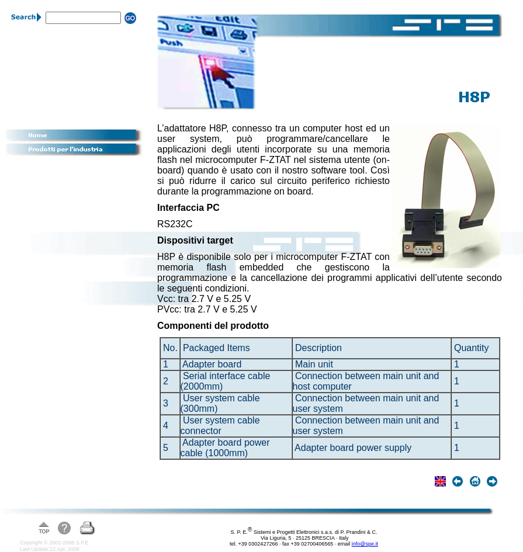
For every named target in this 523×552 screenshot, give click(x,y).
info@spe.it (365, 544)
